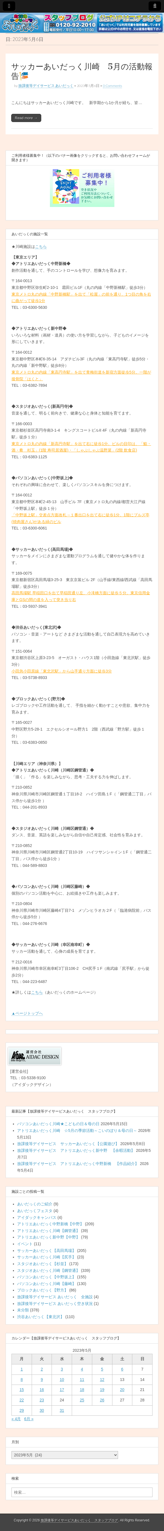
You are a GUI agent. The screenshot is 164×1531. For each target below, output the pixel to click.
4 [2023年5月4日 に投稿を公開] (82, 1369)
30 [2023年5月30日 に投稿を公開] (42, 1410)
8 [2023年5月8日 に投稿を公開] (21, 1379)
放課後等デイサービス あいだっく (45, 86)
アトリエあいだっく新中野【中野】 (48, 1237)
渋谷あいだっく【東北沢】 (40, 1316)
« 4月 (16, 1419)
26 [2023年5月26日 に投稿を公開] (102, 1400)
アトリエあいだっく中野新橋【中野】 (50, 1224)
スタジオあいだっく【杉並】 (42, 1263)
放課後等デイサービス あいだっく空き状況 (55, 1303)
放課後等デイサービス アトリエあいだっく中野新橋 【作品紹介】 (78, 1163)
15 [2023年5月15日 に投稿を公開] (22, 1389)
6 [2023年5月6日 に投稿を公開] (122, 1369)
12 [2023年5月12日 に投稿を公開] (102, 1379)
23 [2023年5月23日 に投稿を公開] (42, 1400)
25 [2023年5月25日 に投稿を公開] (82, 1400)
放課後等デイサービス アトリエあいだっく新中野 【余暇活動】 (76, 1150)
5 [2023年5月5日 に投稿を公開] (102, 1369)
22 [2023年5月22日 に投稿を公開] (22, 1400)
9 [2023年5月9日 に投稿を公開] (42, 1379)
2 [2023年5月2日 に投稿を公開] (42, 1369)
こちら (41, 246)
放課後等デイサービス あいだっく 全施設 (55, 1297)
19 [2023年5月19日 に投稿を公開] (102, 1389)
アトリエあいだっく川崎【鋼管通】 (48, 1230)
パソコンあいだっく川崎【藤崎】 (46, 1283)
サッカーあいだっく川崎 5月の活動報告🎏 (82, 71)
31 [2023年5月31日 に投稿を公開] (62, 1410)
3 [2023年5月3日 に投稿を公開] (62, 1369)
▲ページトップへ (27, 1013)
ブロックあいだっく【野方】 (42, 1290)
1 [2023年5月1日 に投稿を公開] (21, 1369)
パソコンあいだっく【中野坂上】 (46, 1277)
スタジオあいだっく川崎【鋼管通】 (48, 1270)
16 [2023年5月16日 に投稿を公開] (42, 1389)
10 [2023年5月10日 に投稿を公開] (62, 1379)
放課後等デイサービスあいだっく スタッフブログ (79, 1520)
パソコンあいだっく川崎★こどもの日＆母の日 (58, 1124)
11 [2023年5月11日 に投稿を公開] (82, 1379)
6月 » (28, 1419)
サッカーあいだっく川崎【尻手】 (46, 1257)
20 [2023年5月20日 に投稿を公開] (122, 1389)
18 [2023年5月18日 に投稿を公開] (82, 1389)
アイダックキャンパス (36, 1217)
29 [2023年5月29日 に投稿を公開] (22, 1410)
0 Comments (112, 86)
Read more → (26, 118)
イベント (25, 1244)
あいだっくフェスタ (34, 1210)
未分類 (23, 1310)
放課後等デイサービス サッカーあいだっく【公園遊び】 (68, 1143)
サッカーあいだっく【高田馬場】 (46, 1250)
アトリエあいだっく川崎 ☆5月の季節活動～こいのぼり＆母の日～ (77, 1130)
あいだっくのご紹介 (34, 1204)
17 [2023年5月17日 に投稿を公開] (62, 1389)
